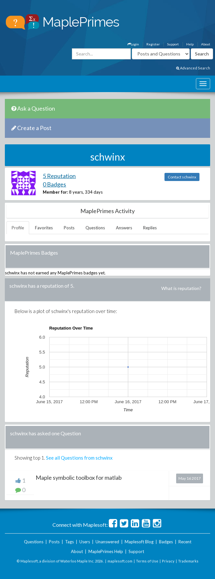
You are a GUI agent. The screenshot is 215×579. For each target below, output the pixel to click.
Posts (69, 227)
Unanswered (107, 541)
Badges (166, 541)
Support (173, 44)
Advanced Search (193, 68)
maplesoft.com (119, 561)
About (205, 44)
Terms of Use (147, 561)
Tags (69, 541)
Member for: (55, 192)
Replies (150, 227)
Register (153, 44)
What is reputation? (181, 288)
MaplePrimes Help (105, 551)
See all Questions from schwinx (79, 458)
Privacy (168, 561)
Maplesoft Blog (139, 541)
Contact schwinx (182, 177)
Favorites (44, 227)
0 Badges (54, 184)
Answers (124, 227)
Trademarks (188, 561)
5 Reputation (59, 175)
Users (84, 541)
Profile (18, 227)
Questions (95, 227)
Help (190, 44)
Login (133, 44)
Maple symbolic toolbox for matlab (79, 477)
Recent (184, 541)
